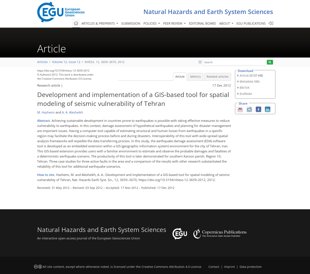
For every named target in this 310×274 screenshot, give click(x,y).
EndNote (246, 94)
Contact (213, 267)
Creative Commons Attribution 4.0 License (171, 267)
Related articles (218, 77)
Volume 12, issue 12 (66, 62)
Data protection (251, 267)
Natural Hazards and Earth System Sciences (208, 11)
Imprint (229, 267)
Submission (130, 23)
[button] (200, 62)
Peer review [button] (173, 23)
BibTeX (244, 88)
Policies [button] (150, 23)
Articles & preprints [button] (98, 23)
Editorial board (202, 23)
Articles (42, 62)
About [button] (225, 23)
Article (180, 77)
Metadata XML (250, 81)
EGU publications (251, 23)
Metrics (195, 77)
